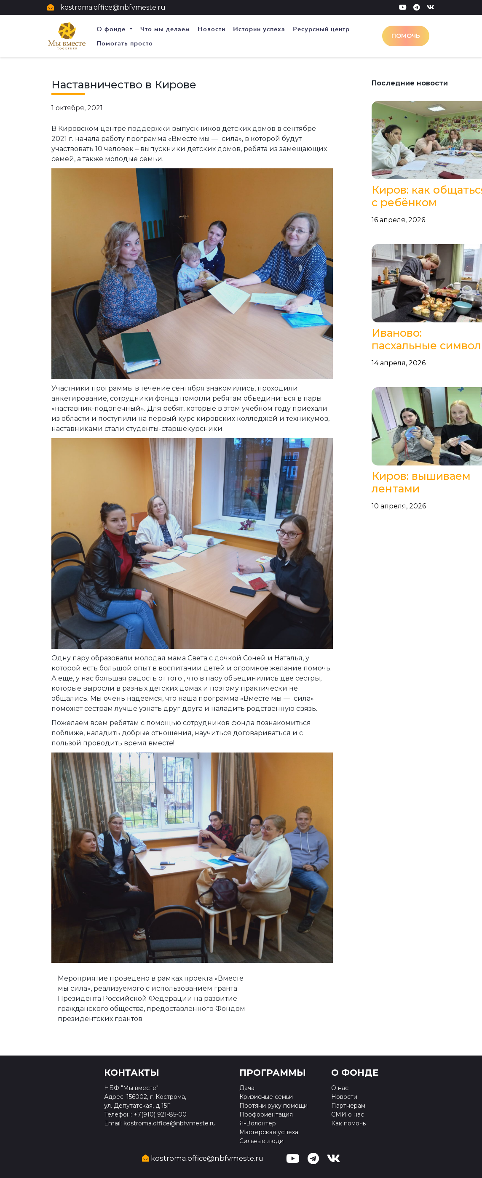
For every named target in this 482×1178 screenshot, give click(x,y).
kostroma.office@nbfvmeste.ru (113, 7)
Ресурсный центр (321, 29)
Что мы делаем (165, 29)
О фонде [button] (112, 29)
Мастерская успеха (268, 1132)
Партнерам (348, 1105)
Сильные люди (261, 1141)
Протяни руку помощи (273, 1105)
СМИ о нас (347, 1114)
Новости (211, 29)
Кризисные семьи (266, 1097)
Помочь (405, 36)
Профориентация (266, 1114)
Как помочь (348, 1123)
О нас (339, 1088)
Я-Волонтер (257, 1123)
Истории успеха (259, 29)
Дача (246, 1088)
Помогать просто (124, 43)
